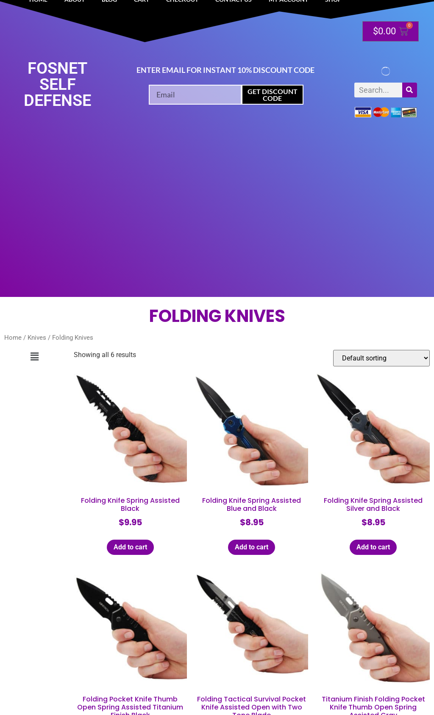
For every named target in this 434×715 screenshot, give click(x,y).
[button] (34, 357)
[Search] (409, 90)
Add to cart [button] (130, 547)
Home (13, 337)
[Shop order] (381, 358)
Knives (37, 337)
